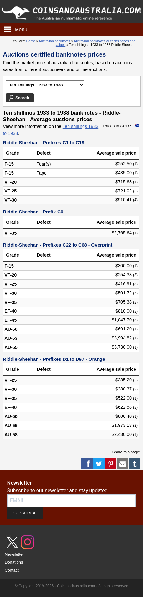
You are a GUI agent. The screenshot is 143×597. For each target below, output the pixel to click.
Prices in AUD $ (117, 126)
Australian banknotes (54, 41)
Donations (14, 562)
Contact (12, 570)
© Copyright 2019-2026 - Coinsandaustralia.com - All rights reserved (71, 586)
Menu (21, 29)
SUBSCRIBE (25, 513)
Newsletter (14, 554)
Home (30, 41)
